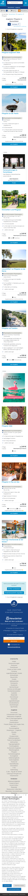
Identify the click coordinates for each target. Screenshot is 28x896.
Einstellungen (19, 885)
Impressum (5, 894)
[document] (14, 840)
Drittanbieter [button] (23, 894)
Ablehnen (7, 885)
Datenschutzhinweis (13, 894)
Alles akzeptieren (14, 889)
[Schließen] (26, 795)
